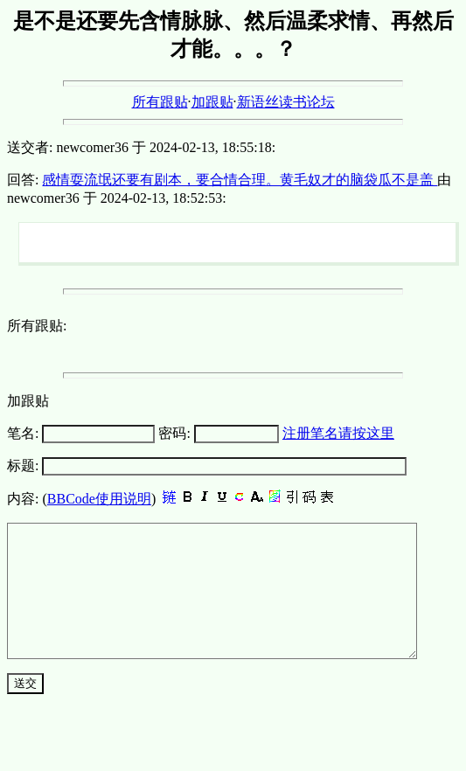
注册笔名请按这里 (338, 433)
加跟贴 (212, 101)
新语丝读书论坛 (286, 101)
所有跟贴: (36, 325)
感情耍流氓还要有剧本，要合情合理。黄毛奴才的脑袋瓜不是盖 (239, 179)
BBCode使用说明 (99, 498)
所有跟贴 (160, 101)
